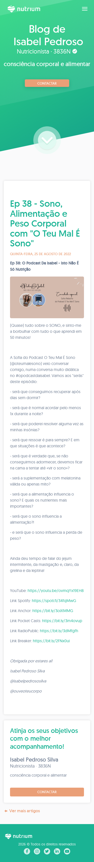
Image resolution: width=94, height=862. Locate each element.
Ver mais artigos (22, 811)
